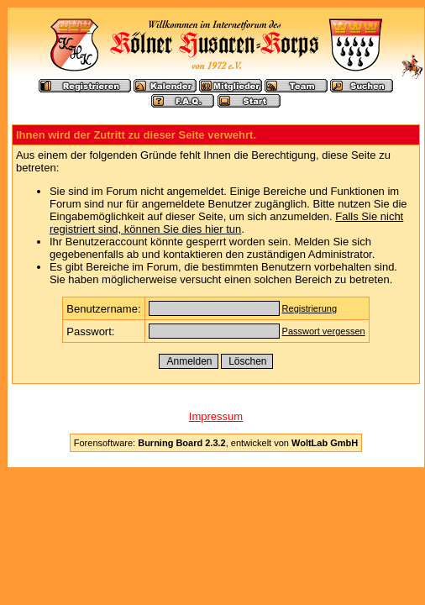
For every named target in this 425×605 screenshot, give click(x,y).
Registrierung (309, 308)
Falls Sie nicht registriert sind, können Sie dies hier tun (226, 222)
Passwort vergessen (323, 331)
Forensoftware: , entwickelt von (216, 443)
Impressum (216, 416)
